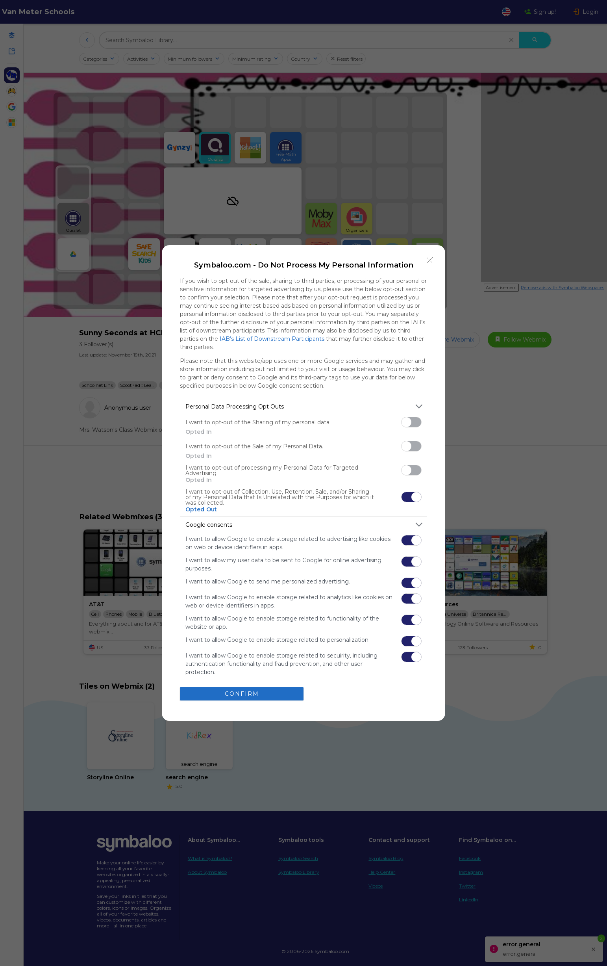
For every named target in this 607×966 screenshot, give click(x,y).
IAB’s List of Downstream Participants (272, 338)
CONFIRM (242, 693)
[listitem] (303, 406)
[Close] (429, 260)
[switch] (411, 422)
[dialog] (303, 483)
